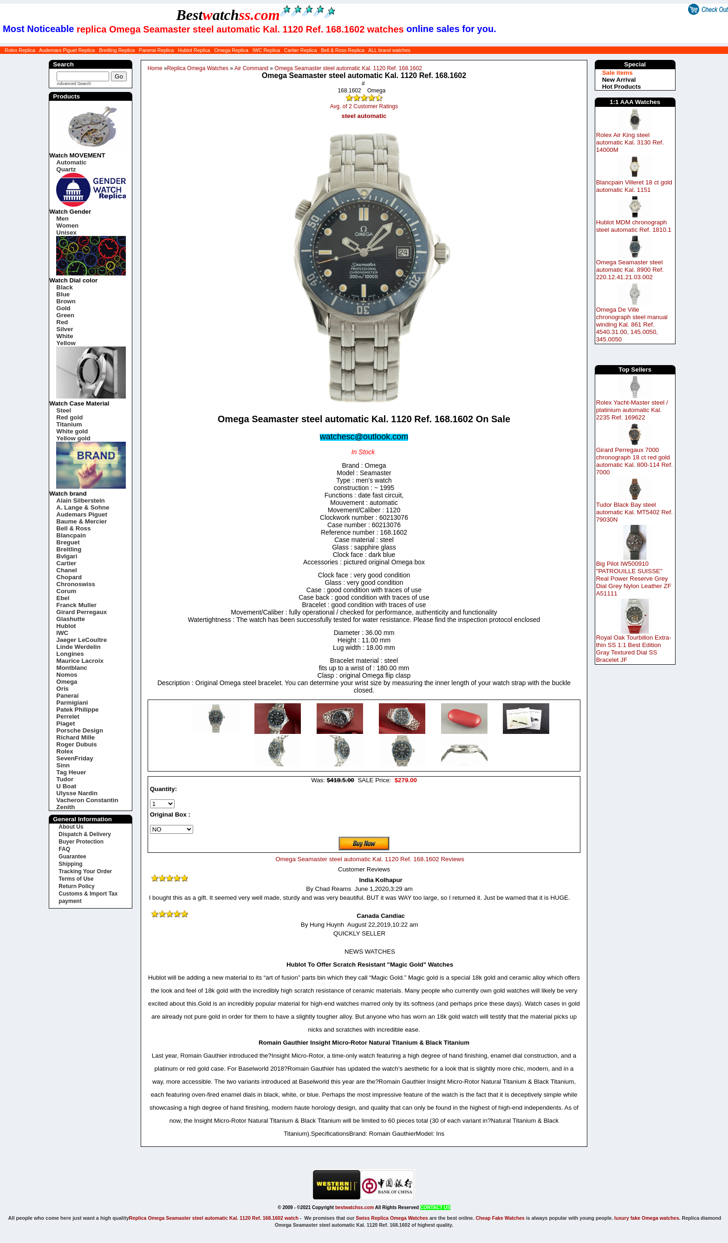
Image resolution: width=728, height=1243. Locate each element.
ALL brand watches (389, 50)
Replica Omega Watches (197, 68)
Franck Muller (76, 605)
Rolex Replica (20, 50)
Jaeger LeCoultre (81, 639)
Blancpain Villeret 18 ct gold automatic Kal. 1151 (634, 186)
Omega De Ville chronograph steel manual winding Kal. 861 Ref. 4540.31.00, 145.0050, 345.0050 (632, 324)
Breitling (68, 549)
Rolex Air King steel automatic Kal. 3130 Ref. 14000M (630, 142)
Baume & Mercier (81, 521)
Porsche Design (79, 730)
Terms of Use (75, 879)
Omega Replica (231, 50)
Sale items (617, 72)
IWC (62, 632)
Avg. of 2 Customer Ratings (364, 106)
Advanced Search (74, 83)
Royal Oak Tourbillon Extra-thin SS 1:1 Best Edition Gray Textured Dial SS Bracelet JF (633, 648)
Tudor (64, 779)
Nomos (66, 674)
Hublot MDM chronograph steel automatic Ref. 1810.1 (633, 226)
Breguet (67, 542)
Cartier (66, 563)
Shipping (70, 864)
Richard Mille (75, 737)
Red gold (69, 417)
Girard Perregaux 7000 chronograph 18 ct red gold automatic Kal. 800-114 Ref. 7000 (634, 461)
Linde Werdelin (78, 646)
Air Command (251, 68)
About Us (70, 827)
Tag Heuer (71, 772)
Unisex (66, 232)
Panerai (67, 695)
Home (155, 68)
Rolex (64, 751)
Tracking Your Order (85, 871)
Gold (63, 308)
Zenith (65, 807)
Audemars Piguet (81, 514)
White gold (72, 431)
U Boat (66, 786)
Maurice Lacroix (79, 660)
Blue (63, 294)
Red (62, 322)
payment (69, 901)
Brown (65, 301)
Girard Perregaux (81, 611)
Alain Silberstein (80, 500)
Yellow (65, 343)
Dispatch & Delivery (84, 834)
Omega (66, 681)
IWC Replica (266, 50)
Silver (64, 329)
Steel (63, 410)
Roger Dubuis (76, 744)
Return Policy (76, 886)
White (64, 336)
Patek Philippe (77, 709)
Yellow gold (73, 438)
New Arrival (619, 79)
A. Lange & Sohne (82, 507)
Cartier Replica (300, 50)
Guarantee (72, 856)
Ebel (62, 598)
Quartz (66, 169)
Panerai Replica (156, 50)
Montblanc (71, 667)
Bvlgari (66, 556)
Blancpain (71, 535)
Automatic (71, 162)
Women (67, 225)
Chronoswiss (75, 584)
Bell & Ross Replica (342, 50)
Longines (70, 653)
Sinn (63, 765)
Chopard (69, 577)
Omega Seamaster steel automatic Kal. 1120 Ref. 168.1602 (348, 68)
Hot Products (621, 86)
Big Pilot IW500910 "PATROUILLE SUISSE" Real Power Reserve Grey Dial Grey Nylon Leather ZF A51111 (633, 578)
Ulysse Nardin (77, 793)
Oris (62, 688)
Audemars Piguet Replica (67, 50)
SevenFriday (74, 758)
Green (65, 315)
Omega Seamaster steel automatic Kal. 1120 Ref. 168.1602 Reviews (369, 859)
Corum (66, 591)
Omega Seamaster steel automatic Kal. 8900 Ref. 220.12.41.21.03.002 (630, 270)
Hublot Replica (194, 50)
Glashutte (70, 618)
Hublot (66, 625)
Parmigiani (72, 702)
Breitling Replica (117, 50)
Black (64, 287)
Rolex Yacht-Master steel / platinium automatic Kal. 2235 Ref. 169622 (632, 410)
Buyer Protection (81, 841)
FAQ (64, 849)
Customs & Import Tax (87, 893)
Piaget (65, 723)
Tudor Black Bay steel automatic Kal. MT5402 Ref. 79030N (634, 512)
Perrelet (67, 716)
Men (62, 218)
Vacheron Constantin (87, 800)
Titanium (69, 424)
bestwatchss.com (354, 1207)
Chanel (66, 570)
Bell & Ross (73, 528)
